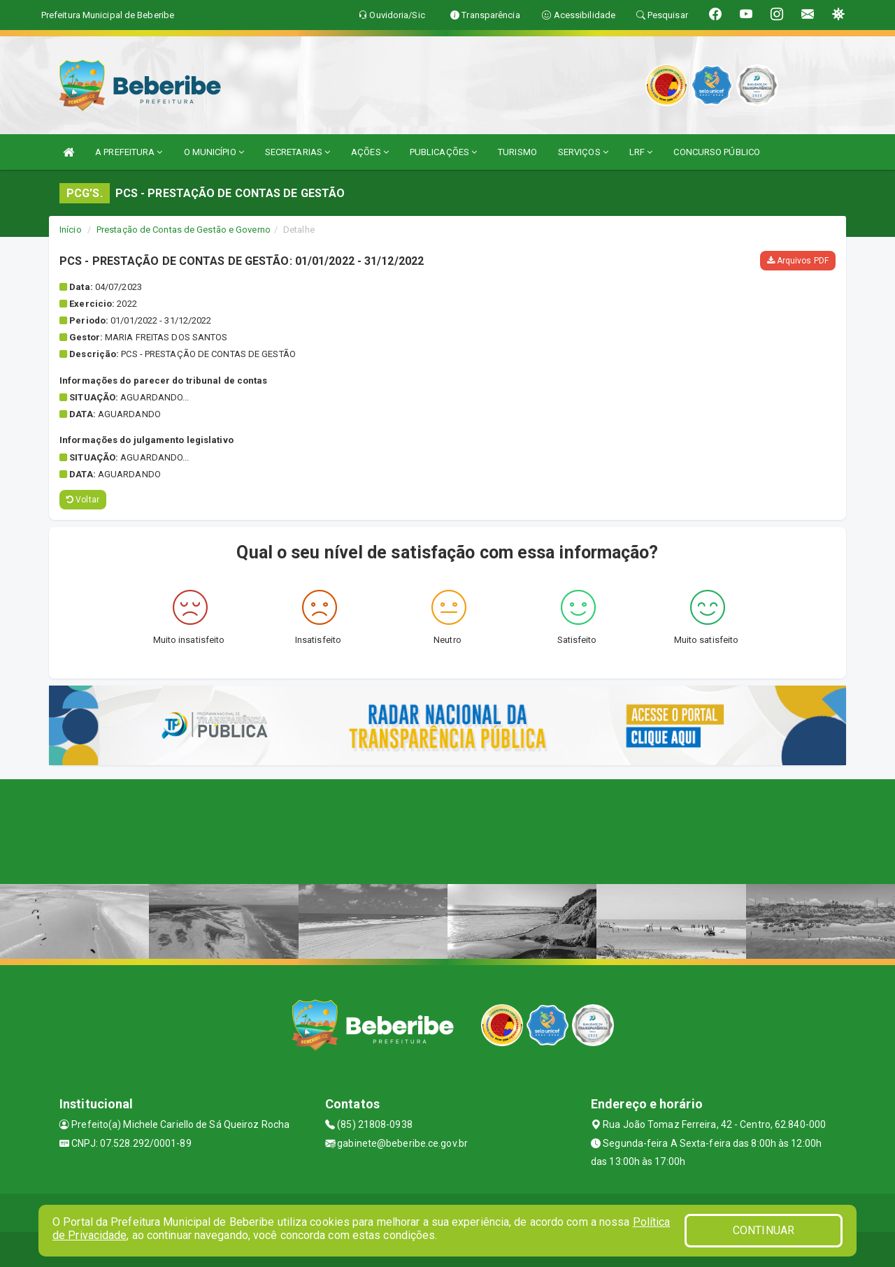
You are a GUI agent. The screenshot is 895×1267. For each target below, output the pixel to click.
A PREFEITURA (128, 152)
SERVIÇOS (583, 152)
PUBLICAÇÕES (443, 152)
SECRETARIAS (297, 152)
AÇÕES (370, 152)
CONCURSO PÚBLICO (716, 152)
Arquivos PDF (798, 261)
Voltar (82, 500)
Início (70, 229)
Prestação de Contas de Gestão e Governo (183, 229)
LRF (641, 152)
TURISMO (517, 152)
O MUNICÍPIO (214, 152)
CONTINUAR (763, 1230)
